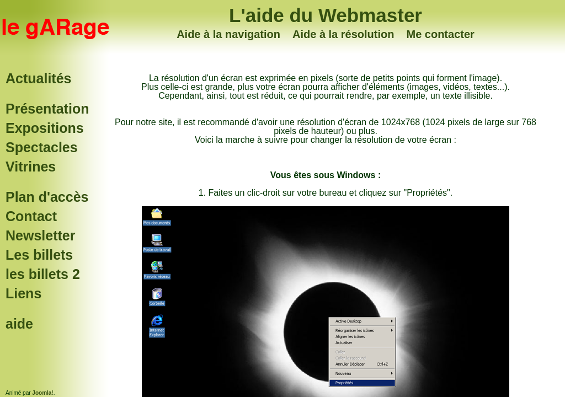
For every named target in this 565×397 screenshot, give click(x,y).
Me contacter (440, 34)
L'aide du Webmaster (325, 15)
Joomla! (42, 393)
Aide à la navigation (228, 34)
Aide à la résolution (343, 34)
